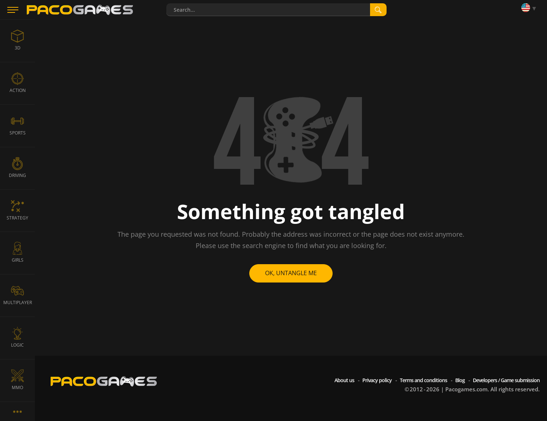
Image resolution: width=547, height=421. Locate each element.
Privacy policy (377, 380)
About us (344, 380)
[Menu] (12, 10)
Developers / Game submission (506, 380)
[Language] (530, 8)
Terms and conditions (423, 380)
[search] (378, 9)
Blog (460, 380)
